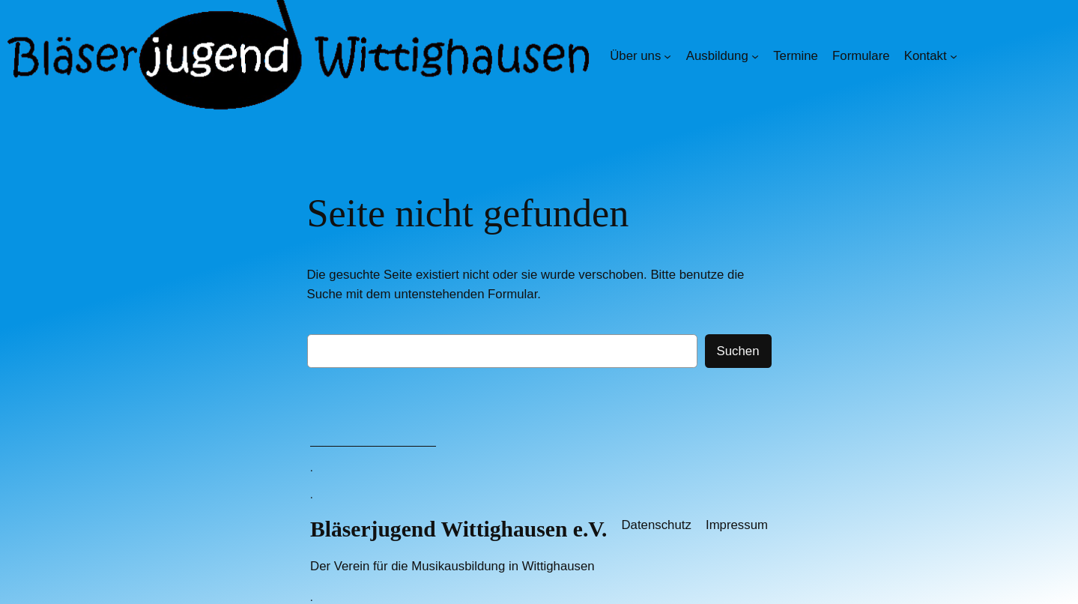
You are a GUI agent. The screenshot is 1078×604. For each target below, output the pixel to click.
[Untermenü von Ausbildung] (755, 56)
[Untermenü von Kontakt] (953, 56)
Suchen (738, 351)
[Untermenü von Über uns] (667, 56)
